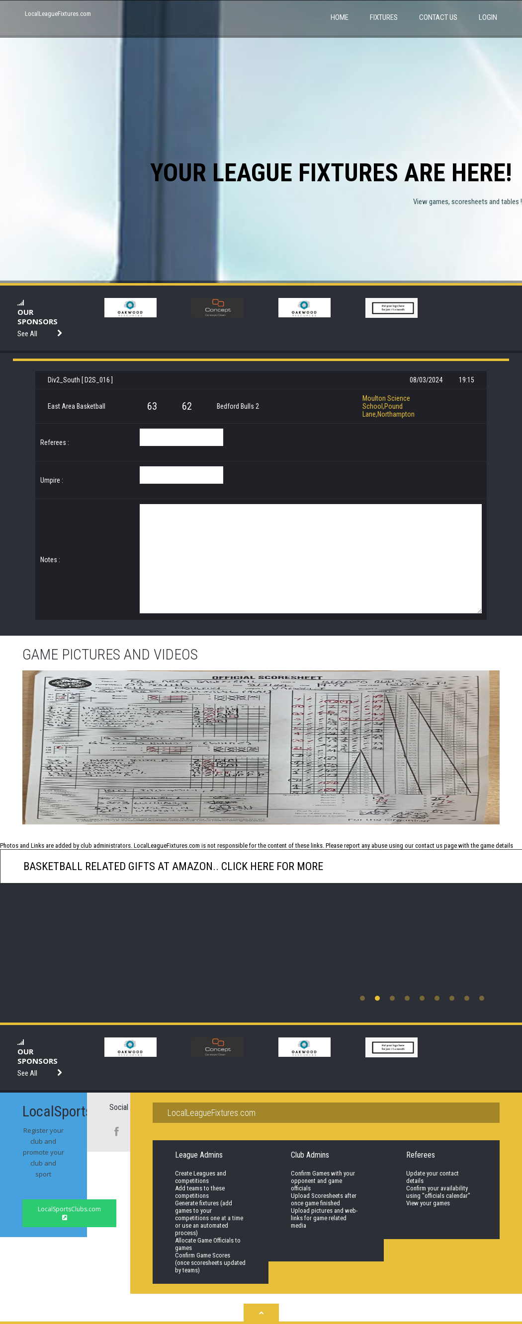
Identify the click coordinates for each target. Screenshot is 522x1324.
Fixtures (384, 17)
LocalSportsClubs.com (69, 1213)
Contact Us (438, 17)
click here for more (271, 866)
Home (339, 17)
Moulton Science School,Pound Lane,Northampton (388, 406)
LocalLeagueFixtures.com (58, 13)
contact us (428, 845)
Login (488, 17)
